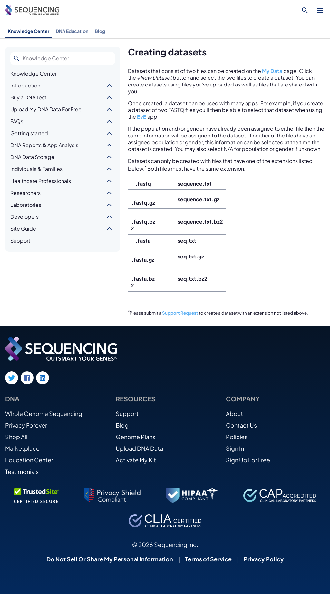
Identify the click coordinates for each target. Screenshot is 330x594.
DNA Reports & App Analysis (44, 145)
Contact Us (241, 425)
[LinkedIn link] (42, 377)
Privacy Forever (26, 425)
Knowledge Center (28, 31)
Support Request (180, 313)
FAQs (16, 121)
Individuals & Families (36, 169)
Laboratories (25, 204)
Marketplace (22, 448)
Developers (24, 216)
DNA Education (72, 31)
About (234, 413)
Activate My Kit (136, 460)
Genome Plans (135, 436)
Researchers (25, 192)
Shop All (16, 436)
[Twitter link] (11, 377)
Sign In (235, 448)
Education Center (29, 460)
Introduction (25, 85)
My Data (272, 70)
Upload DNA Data (139, 448)
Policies (237, 436)
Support (20, 240)
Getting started (29, 133)
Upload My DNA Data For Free (46, 109)
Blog (100, 31)
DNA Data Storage (32, 157)
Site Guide (23, 228)
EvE (141, 116)
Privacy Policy (264, 559)
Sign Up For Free (248, 460)
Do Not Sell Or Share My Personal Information (109, 559)
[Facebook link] (27, 377)
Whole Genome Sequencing (43, 413)
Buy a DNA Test (28, 97)
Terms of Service (208, 559)
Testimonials (22, 471)
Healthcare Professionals (40, 180)
